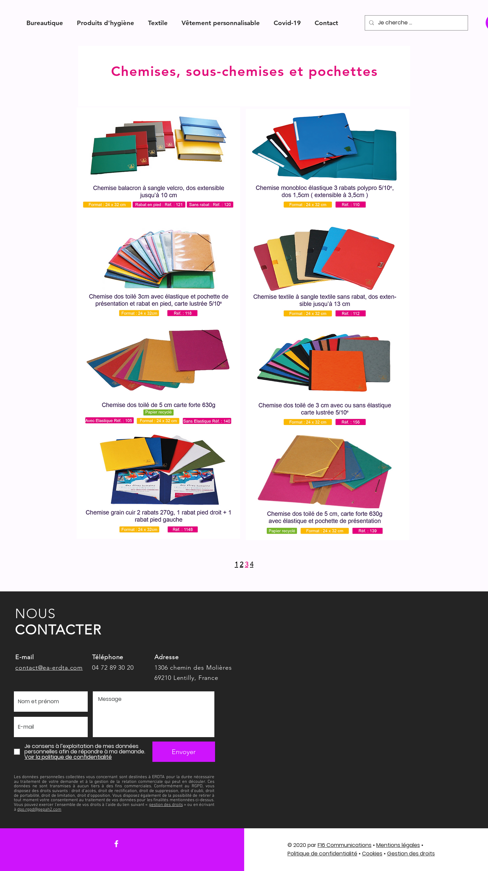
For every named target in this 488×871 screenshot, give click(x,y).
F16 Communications (345, 845)
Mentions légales (398, 845)
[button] (44, 22)
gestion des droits (166, 805)
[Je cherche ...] (415, 23)
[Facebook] (116, 843)
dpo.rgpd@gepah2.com (39, 809)
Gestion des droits (411, 853)
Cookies (372, 853)
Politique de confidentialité (322, 853)
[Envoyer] (183, 752)
